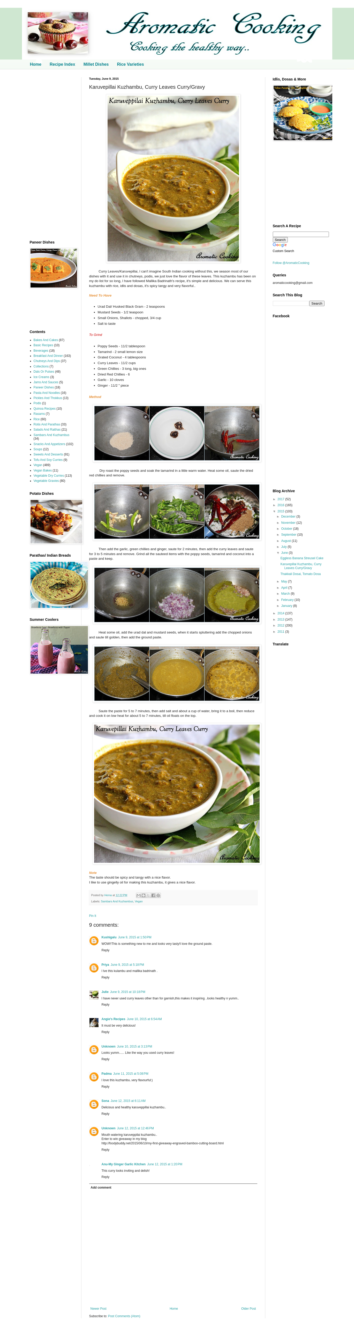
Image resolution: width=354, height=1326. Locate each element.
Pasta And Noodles (47, 393)
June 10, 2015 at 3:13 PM (134, 1046)
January (287, 606)
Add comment (101, 1187)
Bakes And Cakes (46, 340)
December (288, 516)
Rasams (39, 414)
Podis (37, 403)
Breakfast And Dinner (48, 356)
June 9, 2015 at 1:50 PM (135, 937)
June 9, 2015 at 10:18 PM (127, 992)
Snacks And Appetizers (49, 444)
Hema (108, 895)
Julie (105, 992)
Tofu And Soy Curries (48, 460)
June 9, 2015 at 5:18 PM (127, 965)
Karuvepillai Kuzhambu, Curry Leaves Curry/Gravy (300, 566)
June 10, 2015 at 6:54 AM (144, 1019)
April (284, 588)
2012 (281, 625)
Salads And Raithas (47, 429)
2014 (281, 613)
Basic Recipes (43, 345)
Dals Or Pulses (44, 371)
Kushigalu (109, 937)
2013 (281, 619)
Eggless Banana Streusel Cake (301, 558)
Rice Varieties (130, 64)
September (289, 534)
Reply (106, 950)
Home (35, 64)
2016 (281, 505)
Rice (37, 419)
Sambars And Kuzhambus (117, 901)
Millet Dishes (96, 64)
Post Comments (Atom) (124, 1316)
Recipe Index (62, 64)
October (287, 529)
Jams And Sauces (46, 382)
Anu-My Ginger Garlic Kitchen (124, 1164)
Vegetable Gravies (46, 481)
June (285, 553)
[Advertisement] (52, 154)
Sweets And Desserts (48, 454)
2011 (281, 631)
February (287, 600)
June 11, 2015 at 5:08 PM (130, 1073)
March (286, 593)
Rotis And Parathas (47, 424)
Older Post (248, 1308)
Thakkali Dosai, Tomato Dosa (300, 574)
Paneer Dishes (44, 387)
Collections (41, 366)
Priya (105, 965)
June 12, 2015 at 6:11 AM (128, 1101)
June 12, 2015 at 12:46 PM (135, 1128)
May (284, 581)
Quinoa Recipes (45, 408)
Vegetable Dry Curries (49, 475)
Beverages (41, 350)
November (288, 523)
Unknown (109, 1046)
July (284, 547)
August (286, 541)
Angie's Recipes (113, 1019)
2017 (281, 499)
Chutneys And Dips (47, 361)
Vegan (139, 901)
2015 (281, 511)
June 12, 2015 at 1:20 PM (164, 1164)
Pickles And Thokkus (48, 398)
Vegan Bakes (43, 470)
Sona (105, 1101)
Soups (38, 449)
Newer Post (99, 1308)
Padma (107, 1073)
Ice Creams (41, 377)
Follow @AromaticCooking (291, 263)
